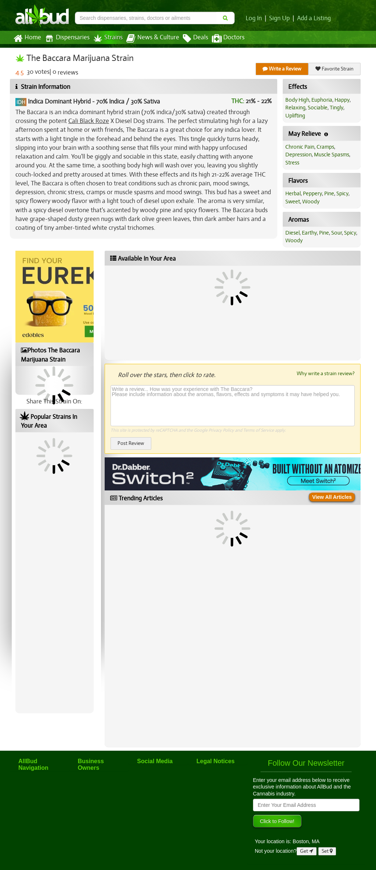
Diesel (292, 232)
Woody (310, 201)
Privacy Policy (221, 430)
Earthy (309, 232)
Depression (298, 154)
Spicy (342, 193)
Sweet (292, 201)
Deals (195, 38)
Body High (297, 100)
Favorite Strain (334, 69)
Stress (292, 162)
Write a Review (282, 69)
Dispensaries (67, 38)
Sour (336, 232)
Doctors (228, 38)
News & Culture (152, 38)
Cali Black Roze (88, 121)
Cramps (325, 147)
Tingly (336, 107)
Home (27, 38)
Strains (108, 38)
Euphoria (321, 100)
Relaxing (295, 107)
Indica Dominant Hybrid (59, 101)
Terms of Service (258, 430)
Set (327, 851)
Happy (342, 100)
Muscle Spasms (331, 154)
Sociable (318, 107)
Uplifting (295, 115)
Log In (254, 18)
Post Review (131, 443)
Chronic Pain (299, 147)
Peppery (312, 193)
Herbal (293, 193)
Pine (329, 193)
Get (306, 851)
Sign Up (279, 18)
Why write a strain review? (326, 373)
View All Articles (332, 497)
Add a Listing (314, 18)
